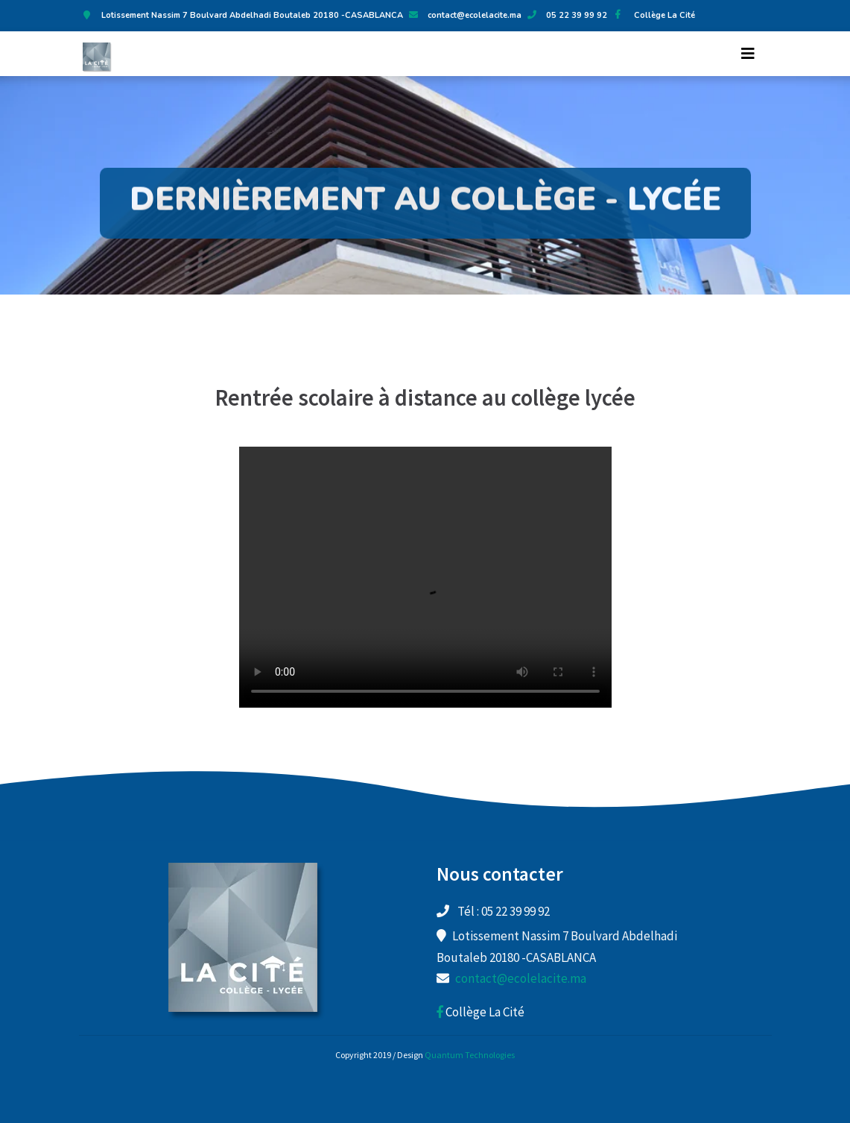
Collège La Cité (652, 15)
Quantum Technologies (470, 1054)
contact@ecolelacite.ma (474, 15)
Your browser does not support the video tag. (425, 577)
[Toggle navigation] (748, 53)
